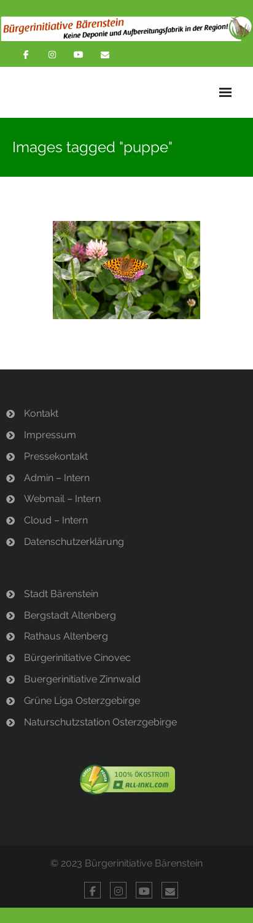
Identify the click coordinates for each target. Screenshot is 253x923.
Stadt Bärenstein (61, 594)
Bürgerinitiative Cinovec (77, 657)
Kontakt (41, 413)
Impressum (50, 435)
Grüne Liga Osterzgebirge (82, 700)
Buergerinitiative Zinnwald (82, 679)
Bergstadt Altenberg (70, 615)
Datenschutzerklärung (74, 541)
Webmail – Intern (62, 498)
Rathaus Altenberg (66, 636)
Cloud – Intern (56, 520)
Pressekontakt (56, 456)
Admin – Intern (57, 478)
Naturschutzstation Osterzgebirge (100, 722)
